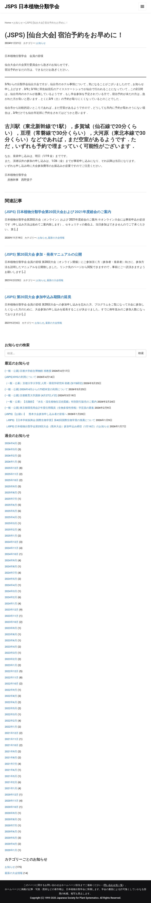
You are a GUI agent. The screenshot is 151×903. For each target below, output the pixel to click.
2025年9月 (11, 486)
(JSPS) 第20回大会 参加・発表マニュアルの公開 (43, 254)
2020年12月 (11, 794)
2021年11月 (11, 739)
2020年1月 (11, 850)
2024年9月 (11, 560)
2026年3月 (11, 449)
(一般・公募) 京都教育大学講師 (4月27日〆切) (31, 395)
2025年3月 (11, 523)
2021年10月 (11, 745)
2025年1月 (11, 535)
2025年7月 (11, 498)
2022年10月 (11, 683)
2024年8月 (11, 566)
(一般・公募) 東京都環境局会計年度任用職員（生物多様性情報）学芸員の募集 (49, 407)
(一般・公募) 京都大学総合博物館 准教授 (28, 370)
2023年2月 (11, 659)
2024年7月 (11, 572)
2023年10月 (11, 622)
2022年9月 (11, 689)
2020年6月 (11, 831)
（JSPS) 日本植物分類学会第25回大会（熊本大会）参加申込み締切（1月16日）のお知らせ (57, 426)
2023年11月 (11, 615)
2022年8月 (11, 695)
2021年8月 (11, 757)
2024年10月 (11, 554)
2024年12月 (11, 541)
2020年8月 (11, 819)
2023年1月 (11, 665)
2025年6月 (11, 504)
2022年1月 (11, 726)
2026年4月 (11, 443)
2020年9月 (11, 813)
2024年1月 (11, 603)
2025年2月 (11, 529)
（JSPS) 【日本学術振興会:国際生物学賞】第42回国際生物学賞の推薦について (50, 420)
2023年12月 (11, 609)
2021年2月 (11, 782)
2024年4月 (11, 585)
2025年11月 (11, 474)
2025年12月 (11, 468)
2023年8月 (11, 634)
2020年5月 (11, 837)
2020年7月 (11, 825)
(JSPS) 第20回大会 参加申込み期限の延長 (38, 297)
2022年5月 (11, 708)
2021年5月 (11, 776)
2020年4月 (11, 843)
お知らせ (18, 22)
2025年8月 (11, 492)
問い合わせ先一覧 (113, 885)
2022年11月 (11, 677)
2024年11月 (11, 548)
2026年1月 (11, 461)
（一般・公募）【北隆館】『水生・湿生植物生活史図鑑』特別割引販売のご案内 (51, 401)
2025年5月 (11, 510)
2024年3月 (11, 591)
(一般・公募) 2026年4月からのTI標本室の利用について (36, 389)
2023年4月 (11, 646)
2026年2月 (11, 455)
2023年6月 (11, 640)
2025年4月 (11, 517)
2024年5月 (11, 578)
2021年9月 (11, 751)
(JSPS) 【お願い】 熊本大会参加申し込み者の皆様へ (36, 414)
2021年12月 (11, 733)
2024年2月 (11, 597)
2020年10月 (11, 807)
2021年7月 (11, 763)
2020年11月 (11, 800)
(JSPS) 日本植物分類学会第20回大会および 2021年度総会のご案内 (58, 212)
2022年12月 (11, 671)
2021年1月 (11, 788)
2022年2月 (11, 720)
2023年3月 (11, 652)
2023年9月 (11, 628)
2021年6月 (11, 769)
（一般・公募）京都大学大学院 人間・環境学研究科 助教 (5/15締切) (44, 383)
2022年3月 (11, 714)
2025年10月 (11, 480)
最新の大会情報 (56, 237)
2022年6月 (11, 702)
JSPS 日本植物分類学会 (32, 6)
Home (8, 22)
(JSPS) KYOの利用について (20, 376)
